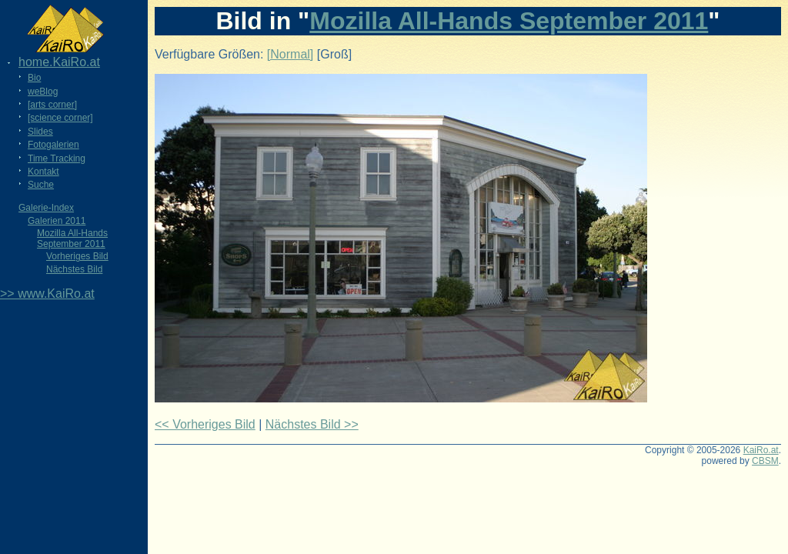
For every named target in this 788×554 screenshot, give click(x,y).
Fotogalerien (53, 144)
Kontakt (43, 171)
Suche (41, 184)
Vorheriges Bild (77, 256)
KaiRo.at (761, 450)
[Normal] (290, 54)
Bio (34, 77)
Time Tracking (56, 158)
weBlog (43, 91)
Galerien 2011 (56, 220)
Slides (40, 131)
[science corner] (60, 117)
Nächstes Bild (74, 269)
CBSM (765, 461)
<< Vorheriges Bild (205, 424)
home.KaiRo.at (59, 61)
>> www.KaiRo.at (47, 293)
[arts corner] (52, 104)
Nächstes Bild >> (312, 424)
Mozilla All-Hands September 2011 (72, 238)
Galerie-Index (46, 207)
